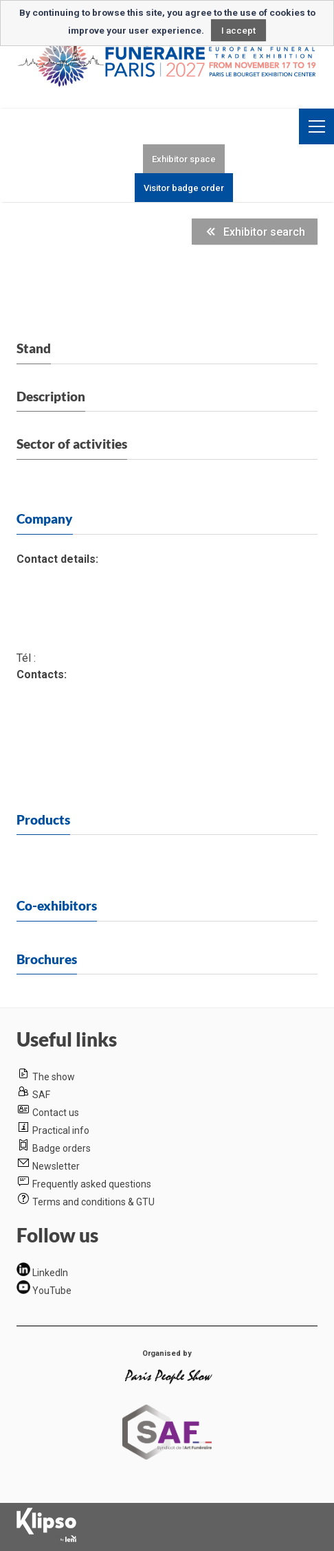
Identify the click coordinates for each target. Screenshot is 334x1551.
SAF (41, 1094)
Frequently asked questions (91, 1184)
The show (53, 1076)
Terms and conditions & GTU (93, 1201)
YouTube (51, 1290)
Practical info (60, 1130)
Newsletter (56, 1166)
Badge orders (61, 1148)
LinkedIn (50, 1272)
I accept (238, 30)
